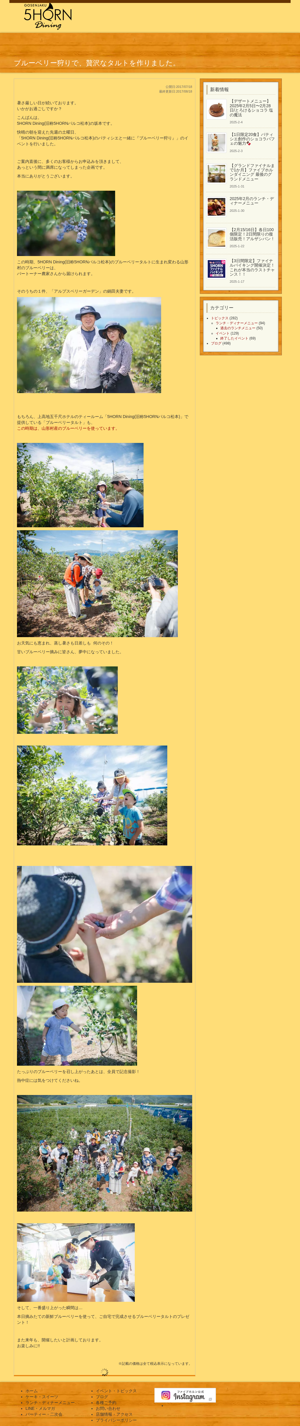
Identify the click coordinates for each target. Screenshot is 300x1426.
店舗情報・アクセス (114, 1414)
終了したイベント (234, 338)
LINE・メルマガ (40, 1408)
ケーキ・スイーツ (41, 1396)
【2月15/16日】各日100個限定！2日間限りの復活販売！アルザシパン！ (252, 234)
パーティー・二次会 (43, 1414)
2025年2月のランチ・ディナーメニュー (252, 200)
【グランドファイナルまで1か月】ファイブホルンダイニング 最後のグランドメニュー (252, 172)
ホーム (31, 1391)
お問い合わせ (108, 1408)
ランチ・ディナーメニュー (237, 323)
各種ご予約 (106, 1402)
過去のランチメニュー (237, 328)
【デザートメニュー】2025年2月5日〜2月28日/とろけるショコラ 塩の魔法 (251, 108)
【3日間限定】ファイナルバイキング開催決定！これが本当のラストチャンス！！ (252, 267)
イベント (223, 333)
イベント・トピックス (116, 1391)
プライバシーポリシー (116, 1420)
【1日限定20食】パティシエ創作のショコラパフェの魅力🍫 (252, 139)
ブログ (216, 343)
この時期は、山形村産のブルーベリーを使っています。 (68, 428)
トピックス (220, 318)
